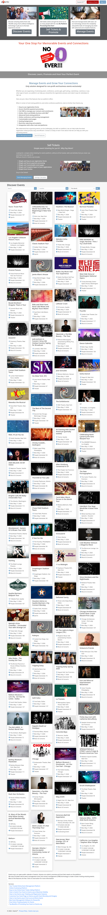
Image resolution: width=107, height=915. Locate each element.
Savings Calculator (40, 177)
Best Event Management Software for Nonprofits (24, 900)
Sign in (103, 2)
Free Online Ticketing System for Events (21, 902)
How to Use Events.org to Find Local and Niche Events (26, 898)
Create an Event (93, 2)
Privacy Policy (23, 911)
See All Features (40, 135)
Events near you (33, 911)
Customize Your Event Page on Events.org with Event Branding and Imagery (33, 896)
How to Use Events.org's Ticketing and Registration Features (28, 894)
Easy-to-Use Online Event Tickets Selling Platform (24, 890)
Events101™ (81, 2)
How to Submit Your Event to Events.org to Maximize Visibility (28, 892)
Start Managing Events (24, 135)
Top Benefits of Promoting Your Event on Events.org (25, 904)
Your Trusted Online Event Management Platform (24, 886)
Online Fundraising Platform (18, 888)
